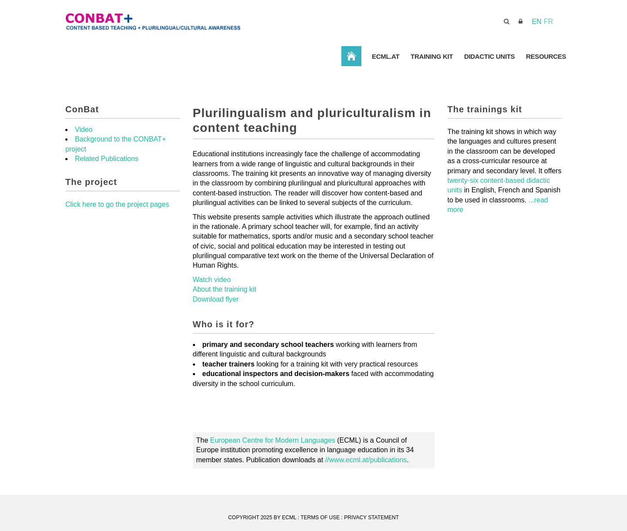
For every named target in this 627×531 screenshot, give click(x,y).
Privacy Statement (371, 517)
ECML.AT (384, 56)
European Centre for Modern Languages (272, 440)
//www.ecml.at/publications (366, 460)
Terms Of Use (320, 517)
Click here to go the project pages (117, 204)
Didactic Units (489, 56)
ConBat (350, 56)
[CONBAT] (200, 21)
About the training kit (224, 289)
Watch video (212, 279)
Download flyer (216, 299)
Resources (546, 56)
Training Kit (431, 56)
